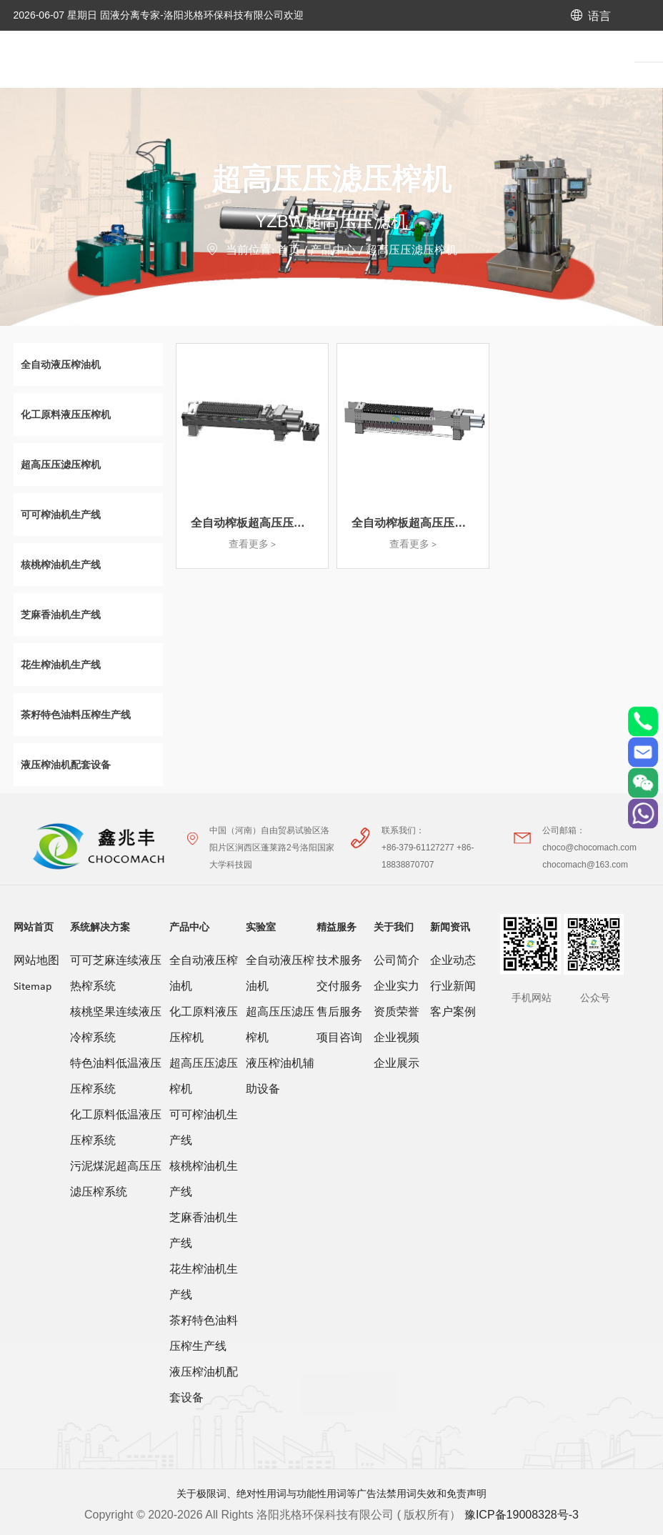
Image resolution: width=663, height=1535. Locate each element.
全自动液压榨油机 (203, 974)
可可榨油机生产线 (203, 1128)
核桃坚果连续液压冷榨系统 (115, 1025)
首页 (288, 251)
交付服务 (339, 987)
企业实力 (396, 987)
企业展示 (396, 1064)
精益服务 (336, 927)
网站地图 (36, 961)
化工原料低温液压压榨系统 (115, 1128)
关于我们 (394, 927)
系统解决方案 (100, 927)
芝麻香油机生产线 (203, 1231)
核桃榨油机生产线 (203, 1179)
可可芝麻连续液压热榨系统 (115, 974)
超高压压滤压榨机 (411, 251)
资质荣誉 (396, 1012)
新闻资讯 (450, 927)
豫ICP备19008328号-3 (521, 1515)
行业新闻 (453, 987)
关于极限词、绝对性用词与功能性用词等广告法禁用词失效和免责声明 (331, 1493)
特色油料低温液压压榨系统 (115, 1077)
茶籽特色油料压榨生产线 (203, 1334)
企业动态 (453, 961)
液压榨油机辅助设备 (280, 1077)
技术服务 (339, 961)
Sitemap (32, 987)
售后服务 (339, 1012)
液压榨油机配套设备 (203, 1385)
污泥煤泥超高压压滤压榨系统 (115, 1179)
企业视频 (396, 1038)
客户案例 (453, 1012)
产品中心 (333, 251)
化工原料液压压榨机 (203, 1025)
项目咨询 (339, 1038)
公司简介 (396, 961)
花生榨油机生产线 (203, 1282)
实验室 (261, 927)
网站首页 (34, 927)
